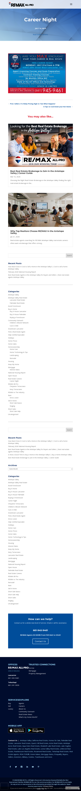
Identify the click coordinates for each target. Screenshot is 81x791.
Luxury (10, 709)
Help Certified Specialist (16, 335)
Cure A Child (14, 326)
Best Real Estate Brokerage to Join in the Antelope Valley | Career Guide (37, 172)
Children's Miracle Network (19, 323)
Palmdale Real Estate (17, 303)
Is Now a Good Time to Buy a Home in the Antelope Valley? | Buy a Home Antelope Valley (40, 455)
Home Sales (12, 344)
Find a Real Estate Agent (16, 332)
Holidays (11, 338)
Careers (22, 706)
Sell (9, 706)
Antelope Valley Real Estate (17, 298)
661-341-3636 (13, 685)
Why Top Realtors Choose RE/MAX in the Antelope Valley (37, 232)
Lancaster (12, 675)
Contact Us (40, 641)
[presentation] (4, 786)
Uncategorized (13, 414)
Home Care (14, 349)
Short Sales (12, 409)
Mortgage (11, 367)
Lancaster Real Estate (17, 300)
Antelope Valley (13, 295)
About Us (22, 709)
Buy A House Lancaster (18, 311)
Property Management (37, 673)
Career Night (14, 381)
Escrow (31, 668)
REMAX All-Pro (13, 384)
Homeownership (14, 347)
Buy (9, 703)
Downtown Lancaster (15, 329)
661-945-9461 (13, 678)
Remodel (13, 358)
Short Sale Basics (16, 403)
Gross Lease (14, 398)
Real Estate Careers (40, 34)
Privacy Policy (48, 786)
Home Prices (12, 341)
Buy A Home (12, 309)
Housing (11, 361)
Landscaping (14, 355)
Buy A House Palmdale (18, 314)
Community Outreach (15, 320)
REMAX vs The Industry (16, 392)
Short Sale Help (15, 411)
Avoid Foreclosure (14, 306)
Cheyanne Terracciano (17, 386)
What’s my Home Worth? (28, 717)
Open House (12, 376)
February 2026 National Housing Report (22, 272)
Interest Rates (15, 370)
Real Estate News (25, 714)
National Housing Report (16, 373)
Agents (21, 703)
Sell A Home (12, 401)
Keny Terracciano (16, 389)
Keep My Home (13, 364)
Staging (12, 406)
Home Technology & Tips (19, 352)
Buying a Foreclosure (17, 317)
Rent (9, 395)
